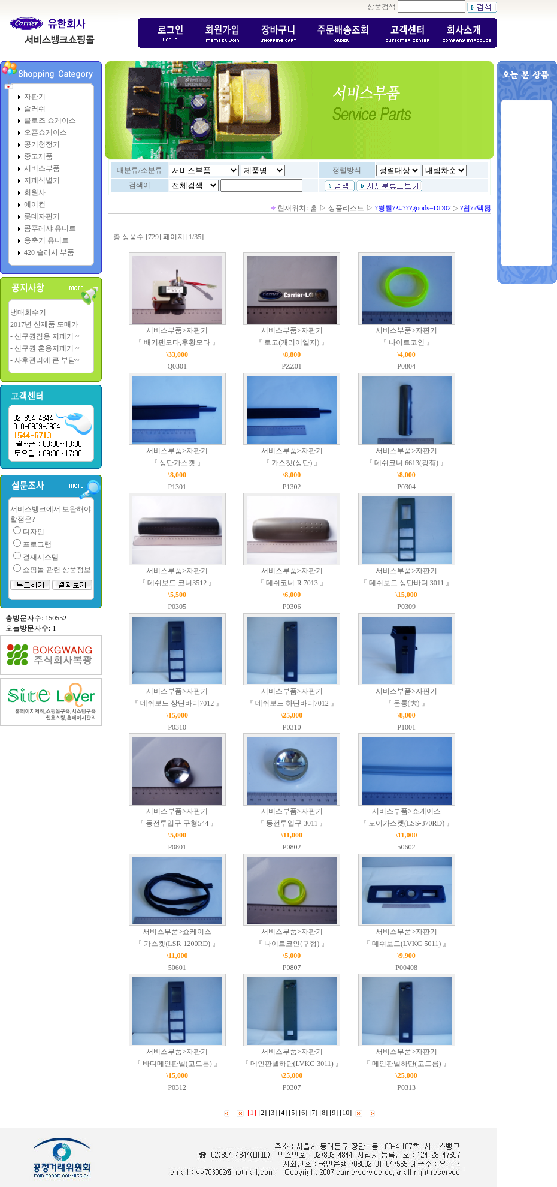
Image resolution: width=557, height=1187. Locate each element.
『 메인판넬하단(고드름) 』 (406, 1063)
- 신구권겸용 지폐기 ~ (45, 336)
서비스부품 (42, 168)
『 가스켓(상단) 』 (291, 463)
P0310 (177, 727)
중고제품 (38, 156)
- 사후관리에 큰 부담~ (45, 360)
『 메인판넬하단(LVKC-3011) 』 (292, 1063)
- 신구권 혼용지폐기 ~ (45, 348)
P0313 (406, 1087)
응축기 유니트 (46, 240)
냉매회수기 (28, 312)
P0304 (406, 487)
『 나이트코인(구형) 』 (291, 943)
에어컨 (35, 204)
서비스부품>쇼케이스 (406, 811)
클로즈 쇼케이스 (50, 120)
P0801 (177, 847)
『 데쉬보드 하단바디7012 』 (292, 703)
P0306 (292, 606)
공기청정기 (42, 144)
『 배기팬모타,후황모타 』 (177, 342)
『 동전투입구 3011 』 (292, 823)
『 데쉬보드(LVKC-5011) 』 (406, 943)
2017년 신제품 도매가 (44, 324)
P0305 (177, 606)
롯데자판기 (42, 216)
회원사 (35, 192)
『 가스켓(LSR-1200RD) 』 (177, 943)
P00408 (406, 967)
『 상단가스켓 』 (177, 463)
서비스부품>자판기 (177, 330)
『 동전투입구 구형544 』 (177, 823)
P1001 (406, 727)
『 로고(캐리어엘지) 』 (291, 342)
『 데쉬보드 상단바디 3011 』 (406, 583)
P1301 (177, 487)
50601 (177, 967)
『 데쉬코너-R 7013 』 (292, 583)
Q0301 (177, 366)
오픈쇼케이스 (45, 132)
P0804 (406, 366)
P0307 (292, 1087)
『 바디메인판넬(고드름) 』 (177, 1063)
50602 (407, 847)
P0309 (406, 606)
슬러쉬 (35, 108)
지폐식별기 (42, 180)
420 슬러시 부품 (49, 252)
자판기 (35, 96)
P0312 (177, 1087)
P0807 (292, 967)
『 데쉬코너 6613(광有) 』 (406, 463)
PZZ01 (291, 366)
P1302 (292, 487)
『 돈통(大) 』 (407, 703)
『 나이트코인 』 (407, 342)
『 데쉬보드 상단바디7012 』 (177, 703)
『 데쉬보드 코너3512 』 (177, 583)
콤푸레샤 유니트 (50, 228)
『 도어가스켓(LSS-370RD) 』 (406, 823)
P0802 (292, 847)
